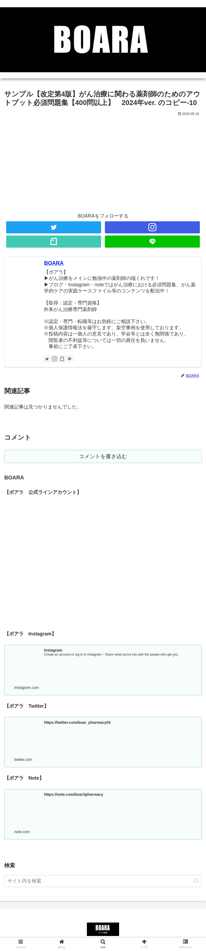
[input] (103, 882)
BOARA (54, 263)
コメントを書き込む (103, 456)
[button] (196, 882)
